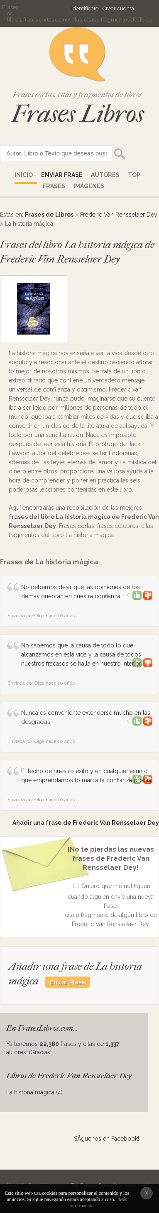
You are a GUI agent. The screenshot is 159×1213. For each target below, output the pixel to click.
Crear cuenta (118, 8)
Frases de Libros (49, 214)
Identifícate (84, 8)
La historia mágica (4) (34, 1092)
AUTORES (105, 175)
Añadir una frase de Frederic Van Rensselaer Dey (85, 822)
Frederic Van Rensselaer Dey (118, 214)
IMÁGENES (88, 186)
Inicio (24, 175)
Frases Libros (78, 114)
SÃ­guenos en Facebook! (106, 1138)
